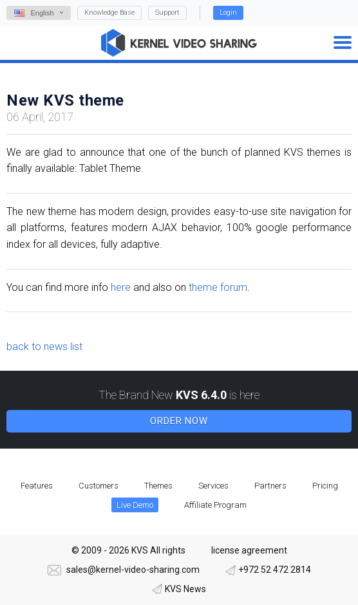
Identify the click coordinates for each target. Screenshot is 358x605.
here (121, 287)
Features (37, 485)
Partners (270, 485)
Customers (98, 485)
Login (228, 12)
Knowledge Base (109, 12)
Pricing (325, 485)
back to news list (44, 346)
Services (213, 485)
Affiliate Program (215, 505)
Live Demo (135, 505)
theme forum (218, 287)
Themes (158, 485)
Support (167, 12)
